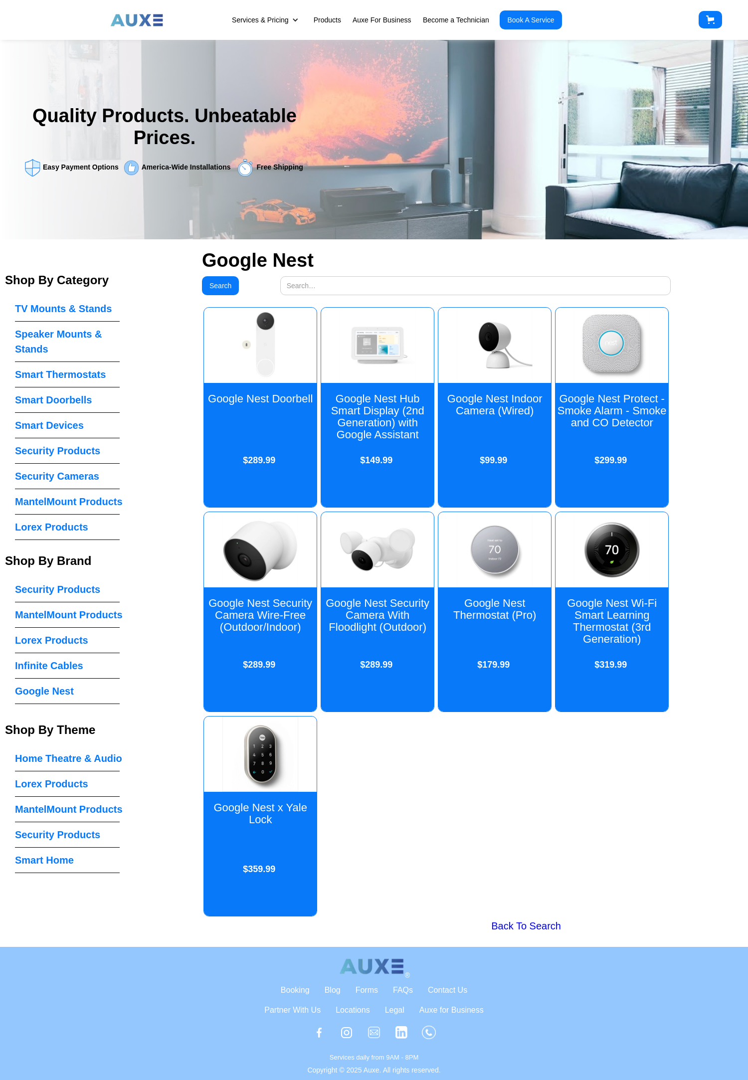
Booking (295, 990)
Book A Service (530, 20)
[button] (270, 20)
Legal (394, 1010)
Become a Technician (456, 20)
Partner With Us (292, 1010)
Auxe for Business (451, 1010)
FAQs (403, 990)
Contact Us (447, 990)
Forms (367, 990)
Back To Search (526, 925)
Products (327, 20)
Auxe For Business (382, 20)
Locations (353, 1010)
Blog (333, 990)
